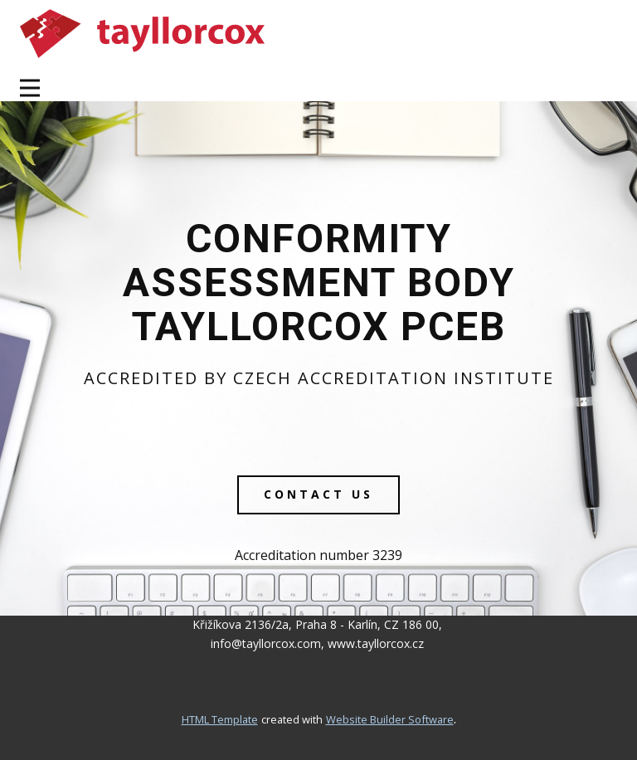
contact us (318, 494)
